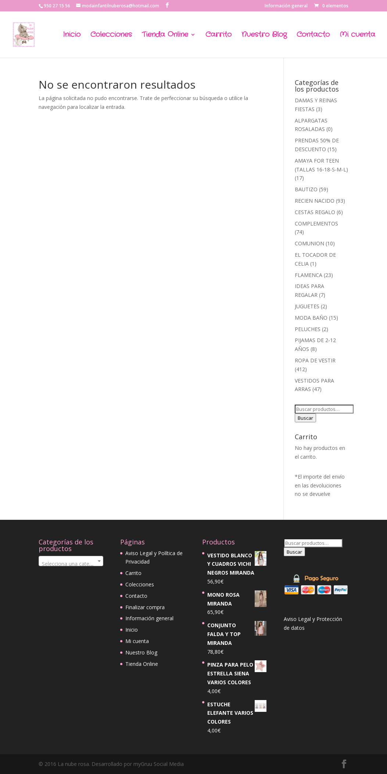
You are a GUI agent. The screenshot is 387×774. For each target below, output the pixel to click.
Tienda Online (165, 36)
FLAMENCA (308, 274)
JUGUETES (307, 306)
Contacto (313, 36)
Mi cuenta (357, 36)
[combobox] (71, 561)
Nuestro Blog (264, 36)
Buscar (305, 418)
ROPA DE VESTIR (315, 360)
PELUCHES (307, 329)
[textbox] (71, 564)
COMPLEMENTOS (316, 223)
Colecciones (111, 36)
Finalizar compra (145, 607)
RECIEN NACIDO (314, 200)
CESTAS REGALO (315, 212)
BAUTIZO (306, 189)
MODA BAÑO (311, 317)
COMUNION (309, 243)
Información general (286, 6)
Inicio (71, 36)
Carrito (218, 36)
